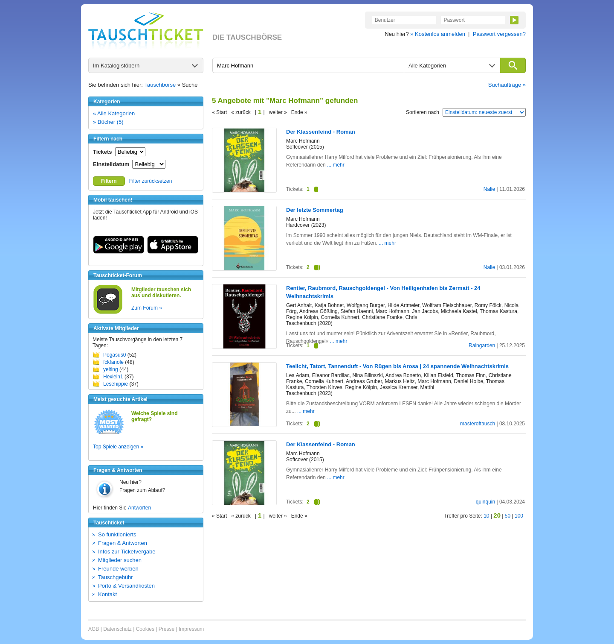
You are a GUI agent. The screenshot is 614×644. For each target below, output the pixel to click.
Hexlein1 (113, 377)
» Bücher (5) (108, 122)
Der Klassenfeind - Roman (320, 132)
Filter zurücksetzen (150, 181)
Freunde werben (118, 568)
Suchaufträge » (507, 85)
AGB (93, 629)
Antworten (139, 508)
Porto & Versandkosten (126, 586)
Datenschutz (117, 629)
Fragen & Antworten (122, 543)
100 (519, 516)
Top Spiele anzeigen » (118, 447)
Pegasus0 (114, 355)
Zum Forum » (146, 308)
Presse (166, 629)
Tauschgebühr (115, 577)
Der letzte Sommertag (314, 210)
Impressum (191, 629)
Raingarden (482, 345)
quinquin (485, 502)
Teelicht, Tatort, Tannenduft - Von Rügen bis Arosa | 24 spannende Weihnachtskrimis (397, 366)
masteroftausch (477, 424)
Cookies (145, 629)
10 (486, 516)
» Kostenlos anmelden (437, 34)
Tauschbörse (160, 85)
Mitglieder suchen (120, 560)
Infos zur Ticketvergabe (126, 551)
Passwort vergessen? (499, 34)
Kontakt (107, 594)
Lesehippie (115, 384)
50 (507, 516)
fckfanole (113, 362)
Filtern (109, 181)
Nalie (489, 189)
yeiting (110, 369)
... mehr (336, 165)
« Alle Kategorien (114, 113)
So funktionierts (117, 534)
